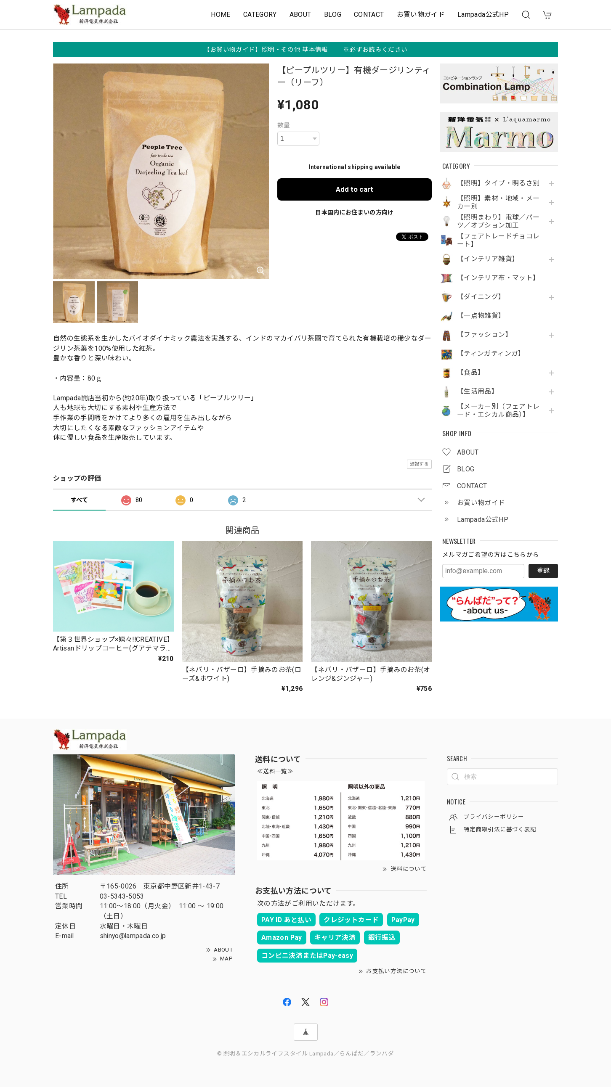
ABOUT (300, 15)
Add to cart (354, 189)
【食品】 (470, 372)
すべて (79, 500)
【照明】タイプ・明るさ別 (498, 183)
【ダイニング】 (481, 297)
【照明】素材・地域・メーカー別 (498, 202)
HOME (220, 15)
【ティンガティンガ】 (491, 353)
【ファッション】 (484, 335)
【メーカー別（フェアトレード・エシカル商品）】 (498, 410)
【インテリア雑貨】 (488, 259)
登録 (543, 570)
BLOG (332, 15)
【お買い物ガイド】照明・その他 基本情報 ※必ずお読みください (306, 49)
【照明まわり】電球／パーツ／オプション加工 (498, 221)
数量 (283, 125)
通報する (419, 464)
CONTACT (369, 15)
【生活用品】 (477, 391)
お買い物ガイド (421, 15)
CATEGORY (260, 15)
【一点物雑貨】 (481, 316)
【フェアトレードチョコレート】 (498, 240)
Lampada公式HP (483, 15)
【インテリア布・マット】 (498, 278)
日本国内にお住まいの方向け (354, 212)
